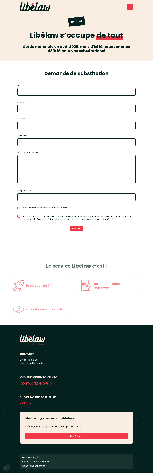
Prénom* (76, 106)
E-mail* (76, 123)
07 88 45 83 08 (29, 360)
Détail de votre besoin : (76, 167)
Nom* (76, 90)
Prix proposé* (76, 195)
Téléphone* (76, 140)
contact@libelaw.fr (31, 363)
